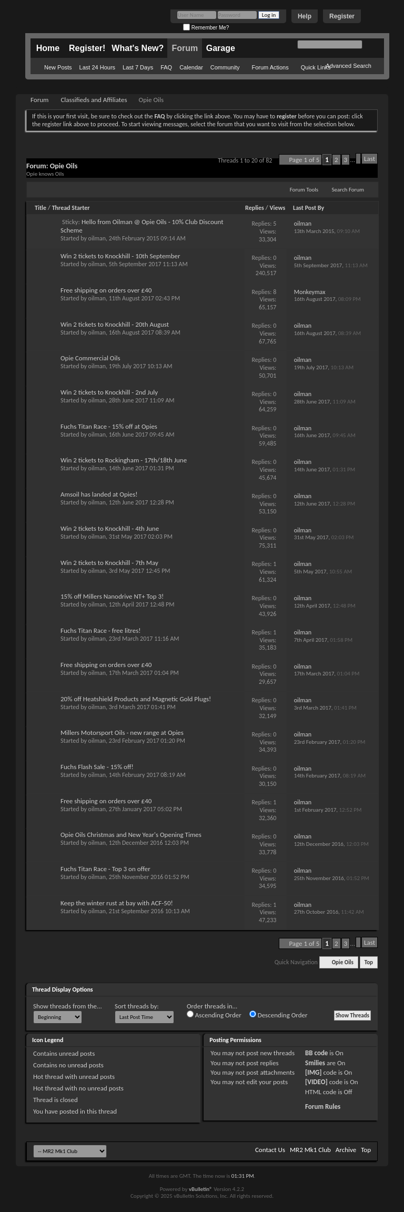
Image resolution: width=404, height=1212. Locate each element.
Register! (87, 48)
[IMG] (313, 1072)
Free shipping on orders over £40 (106, 290)
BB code (316, 1053)
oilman (97, 238)
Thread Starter (71, 207)
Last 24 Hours (97, 67)
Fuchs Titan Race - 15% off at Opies (108, 426)
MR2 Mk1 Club (310, 1150)
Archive (346, 1150)
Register (342, 16)
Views (278, 207)
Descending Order (278, 1015)
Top (369, 962)
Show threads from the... (67, 1006)
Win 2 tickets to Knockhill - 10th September (120, 256)
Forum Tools (304, 189)
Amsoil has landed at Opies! (99, 494)
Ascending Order (214, 1015)
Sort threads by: (137, 1006)
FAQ (166, 67)
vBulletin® (201, 1189)
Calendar (191, 67)
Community (225, 67)
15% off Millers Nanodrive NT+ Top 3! (112, 596)
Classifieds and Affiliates (93, 100)
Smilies (315, 1063)
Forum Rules (322, 1106)
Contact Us (270, 1150)
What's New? (138, 48)
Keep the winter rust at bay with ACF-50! (116, 903)
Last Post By (308, 207)
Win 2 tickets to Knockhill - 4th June (109, 528)
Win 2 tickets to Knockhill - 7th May (109, 563)
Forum (184, 48)
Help (304, 16)
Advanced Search (348, 66)
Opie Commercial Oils (90, 358)
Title (40, 207)
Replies (254, 207)
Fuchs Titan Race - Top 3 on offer (105, 869)
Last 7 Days (138, 67)
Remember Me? (206, 28)
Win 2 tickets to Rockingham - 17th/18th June (123, 460)
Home (47, 48)
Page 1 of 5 (304, 160)
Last (369, 159)
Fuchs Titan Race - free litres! (100, 630)
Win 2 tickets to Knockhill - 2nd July (109, 392)
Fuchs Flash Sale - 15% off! (97, 767)
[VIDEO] (316, 1082)
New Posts (58, 67)
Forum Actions (269, 67)
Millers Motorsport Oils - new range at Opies (122, 732)
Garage (220, 48)
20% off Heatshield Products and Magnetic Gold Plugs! (135, 699)
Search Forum (348, 189)
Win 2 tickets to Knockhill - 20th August (114, 324)
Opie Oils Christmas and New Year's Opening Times (130, 835)
